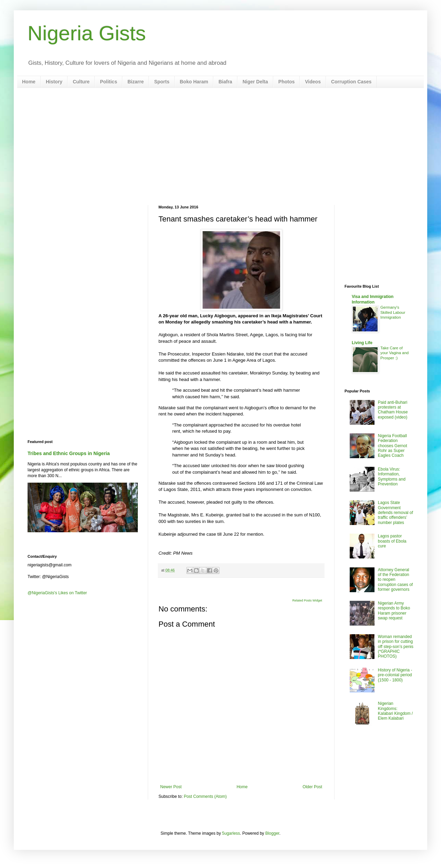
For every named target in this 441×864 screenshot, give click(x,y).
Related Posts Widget (307, 600)
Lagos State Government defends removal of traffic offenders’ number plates (395, 512)
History (54, 81)
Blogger (272, 833)
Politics (108, 81)
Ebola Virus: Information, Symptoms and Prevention (392, 476)
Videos (313, 81)
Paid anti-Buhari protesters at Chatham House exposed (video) (393, 410)
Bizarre (135, 81)
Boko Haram (194, 81)
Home (28, 81)
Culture (81, 81)
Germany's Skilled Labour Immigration (392, 312)
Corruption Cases (351, 81)
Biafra (225, 81)
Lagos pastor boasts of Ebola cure (392, 541)
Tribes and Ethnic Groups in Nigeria (69, 453)
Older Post (312, 786)
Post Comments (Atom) (205, 796)
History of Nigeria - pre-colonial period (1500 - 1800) (395, 675)
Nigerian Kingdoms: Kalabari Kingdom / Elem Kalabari (395, 711)
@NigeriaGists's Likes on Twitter (57, 592)
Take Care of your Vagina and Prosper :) (394, 353)
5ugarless (231, 833)
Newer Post (171, 786)
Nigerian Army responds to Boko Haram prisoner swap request (394, 610)
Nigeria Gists (87, 33)
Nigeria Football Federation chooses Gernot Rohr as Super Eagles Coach (392, 445)
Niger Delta (255, 81)
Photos (286, 81)
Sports (161, 81)
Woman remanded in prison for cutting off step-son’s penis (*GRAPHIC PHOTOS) (395, 646)
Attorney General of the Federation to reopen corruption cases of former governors (395, 579)
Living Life (362, 342)
